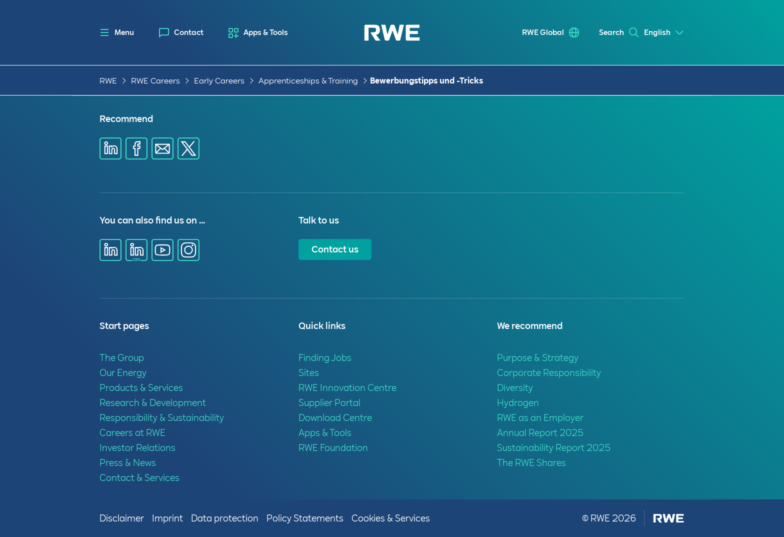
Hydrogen (518, 403)
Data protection (224, 518)
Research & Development (153, 403)
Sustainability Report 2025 (553, 447)
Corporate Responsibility (549, 373)
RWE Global (528, 32)
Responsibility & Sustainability (162, 417)
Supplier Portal (329, 403)
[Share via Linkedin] (111, 149)
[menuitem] (181, 33)
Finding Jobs (325, 357)
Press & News (128, 463)
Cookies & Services (391, 518)
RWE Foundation (333, 447)
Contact (189, 32)
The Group (122, 357)
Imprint (167, 518)
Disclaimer (122, 518)
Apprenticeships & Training (308, 81)
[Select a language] (664, 33)
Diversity (515, 387)
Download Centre (335, 417)
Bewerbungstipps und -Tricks (426, 81)
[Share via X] (189, 149)
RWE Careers (155, 81)
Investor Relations (138, 447)
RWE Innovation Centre (347, 387)
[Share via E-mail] (163, 149)
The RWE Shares (531, 463)
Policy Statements (305, 518)
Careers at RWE (133, 433)
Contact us (335, 249)
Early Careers (219, 81)
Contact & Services (140, 477)
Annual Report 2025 (540, 433)
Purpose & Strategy (537, 357)
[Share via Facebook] (137, 149)
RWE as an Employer (540, 417)
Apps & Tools (266, 32)
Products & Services (141, 387)
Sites (308, 373)
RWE (108, 81)
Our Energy (123, 373)
